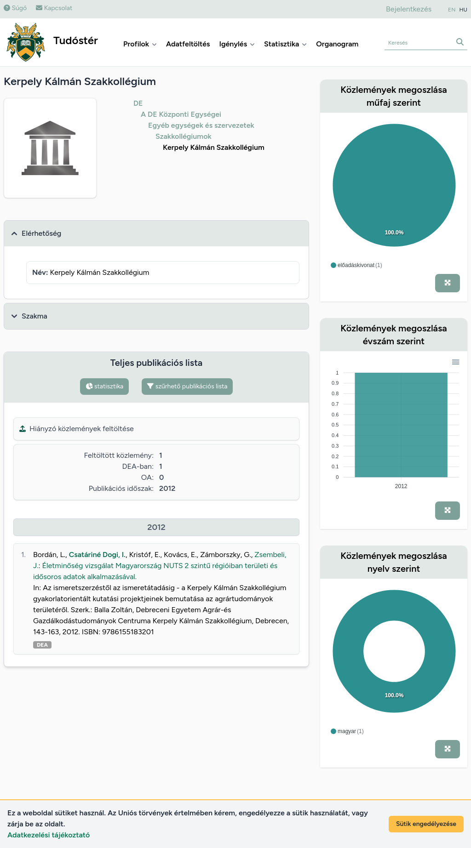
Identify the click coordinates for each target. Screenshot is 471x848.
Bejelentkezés (408, 9)
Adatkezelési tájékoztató (48, 835)
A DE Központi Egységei (181, 114)
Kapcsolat (54, 8)
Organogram (337, 44)
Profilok (140, 44)
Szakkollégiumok (183, 136)
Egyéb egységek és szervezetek (201, 125)
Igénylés (237, 44)
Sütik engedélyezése (426, 824)
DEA (42, 645)
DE (138, 103)
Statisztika (285, 44)
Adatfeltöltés (188, 44)
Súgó (15, 8)
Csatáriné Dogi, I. (97, 554)
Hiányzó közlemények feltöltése (76, 428)
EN (451, 9)
